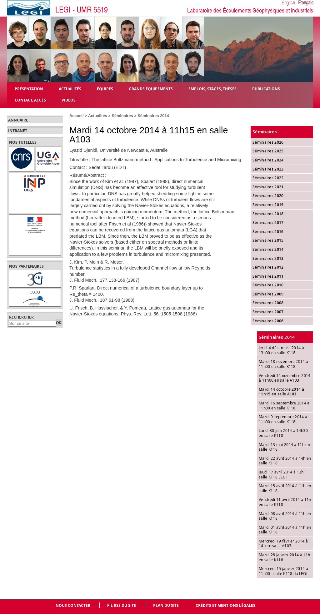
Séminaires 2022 (268, 178)
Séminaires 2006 (268, 321)
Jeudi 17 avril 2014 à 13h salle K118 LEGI (281, 474)
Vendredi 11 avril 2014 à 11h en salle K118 (285, 502)
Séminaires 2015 (268, 240)
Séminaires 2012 (268, 267)
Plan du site (166, 605)
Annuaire (18, 120)
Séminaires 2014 (153, 115)
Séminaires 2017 (268, 222)
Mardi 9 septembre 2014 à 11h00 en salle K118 (283, 419)
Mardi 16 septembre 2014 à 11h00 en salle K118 (284, 405)
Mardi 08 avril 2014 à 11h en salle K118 (285, 516)
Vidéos (69, 99)
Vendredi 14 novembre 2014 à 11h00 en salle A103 (285, 378)
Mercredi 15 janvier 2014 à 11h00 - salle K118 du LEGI (283, 571)
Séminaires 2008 (268, 302)
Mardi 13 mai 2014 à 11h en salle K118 (284, 447)
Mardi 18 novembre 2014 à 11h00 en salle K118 (283, 364)
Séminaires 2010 (268, 285)
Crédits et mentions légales (225, 605)
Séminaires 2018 (268, 213)
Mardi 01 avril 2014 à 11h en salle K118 (285, 530)
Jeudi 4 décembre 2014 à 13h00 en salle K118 (281, 350)
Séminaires (122, 115)
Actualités (97, 115)
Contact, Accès (30, 99)
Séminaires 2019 (268, 204)
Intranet (17, 131)
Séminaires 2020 (268, 195)
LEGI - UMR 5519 (81, 10)
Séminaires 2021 (268, 187)
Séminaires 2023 (268, 169)
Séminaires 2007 (268, 311)
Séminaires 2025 (268, 151)
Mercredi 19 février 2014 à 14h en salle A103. (283, 543)
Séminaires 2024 (268, 160)
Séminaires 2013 (268, 258)
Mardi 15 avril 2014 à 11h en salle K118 (285, 488)
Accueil (76, 115)
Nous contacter (73, 605)
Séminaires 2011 (268, 276)
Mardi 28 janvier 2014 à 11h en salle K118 (284, 557)
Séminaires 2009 (268, 294)
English (288, 2)
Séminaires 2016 (268, 231)
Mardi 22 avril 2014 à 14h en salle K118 (285, 461)
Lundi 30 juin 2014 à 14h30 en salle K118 (283, 433)
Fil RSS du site (121, 605)
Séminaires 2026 (268, 142)
